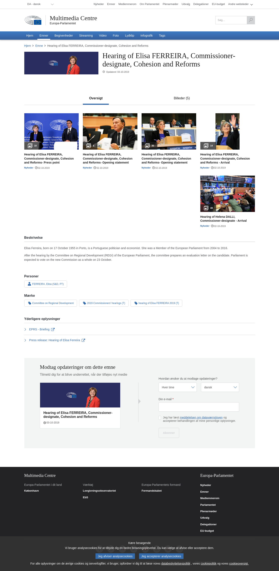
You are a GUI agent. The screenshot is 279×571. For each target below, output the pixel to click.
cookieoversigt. (238, 565)
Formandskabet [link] (152, 490)
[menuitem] (39, 4)
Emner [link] (204, 491)
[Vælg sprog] (220, 387)
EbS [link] (85, 497)
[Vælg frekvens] (178, 387)
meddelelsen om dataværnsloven (201, 417)
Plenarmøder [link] (208, 511)
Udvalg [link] (204, 517)
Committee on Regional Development (51, 303)
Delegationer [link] (208, 524)
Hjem (27, 45)
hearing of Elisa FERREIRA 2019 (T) (156, 303)
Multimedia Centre (73, 18)
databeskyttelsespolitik (175, 565)
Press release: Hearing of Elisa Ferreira (54, 340)
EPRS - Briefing (39, 329)
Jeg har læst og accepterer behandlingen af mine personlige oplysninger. (199, 419)
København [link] (31, 490)
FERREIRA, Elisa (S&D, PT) (46, 284)
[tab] (96, 98)
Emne (39, 45)
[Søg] (251, 20)
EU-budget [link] (207, 530)
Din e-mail (166, 399)
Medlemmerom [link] (209, 498)
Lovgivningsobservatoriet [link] (99, 490)
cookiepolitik (209, 565)
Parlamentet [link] (208, 504)
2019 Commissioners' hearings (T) (103, 303)
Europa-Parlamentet (63, 23)
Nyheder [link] (205, 485)
